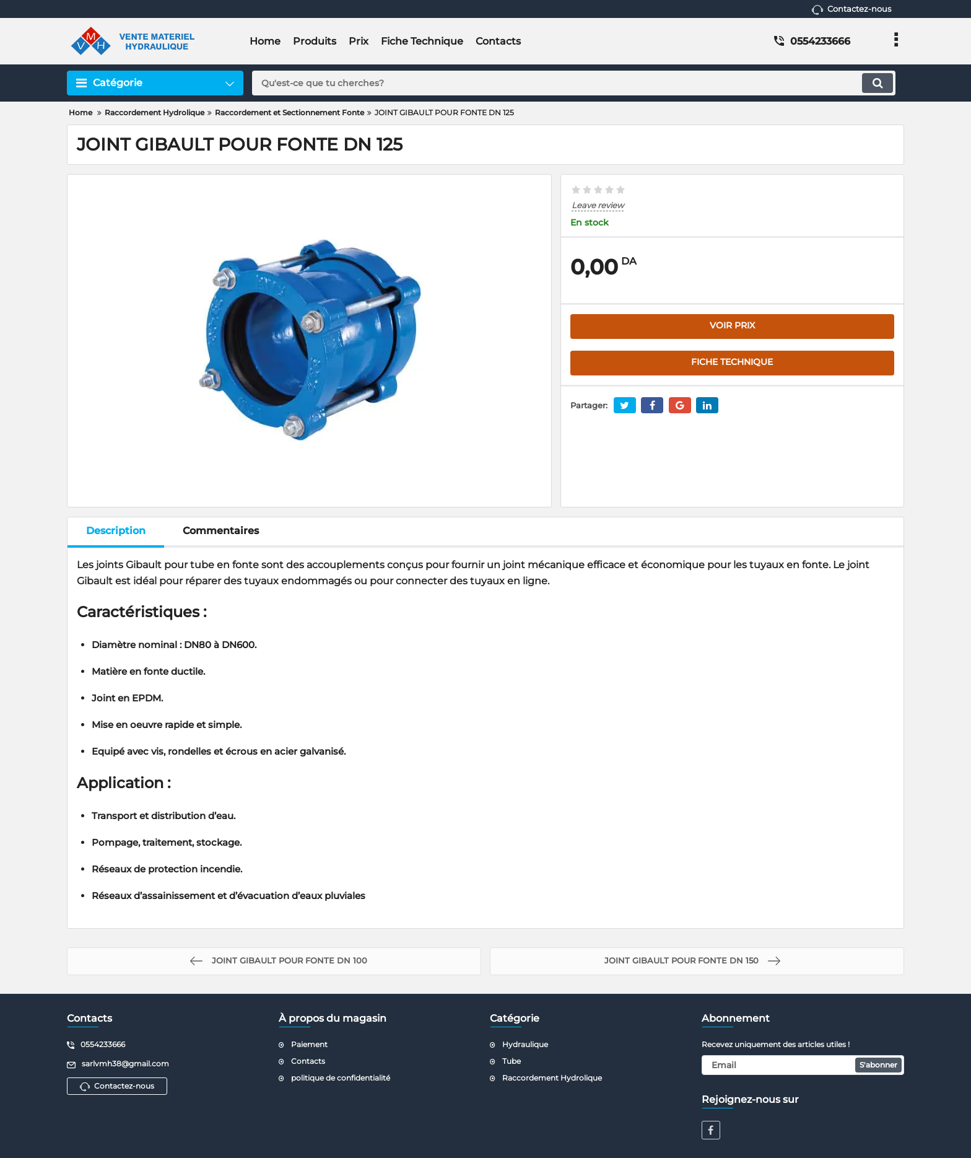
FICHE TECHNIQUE (732, 362)
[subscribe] (803, 1065)
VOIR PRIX (732, 325)
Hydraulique (525, 1044)
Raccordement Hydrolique (552, 1077)
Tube (511, 1061)
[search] (573, 83)
